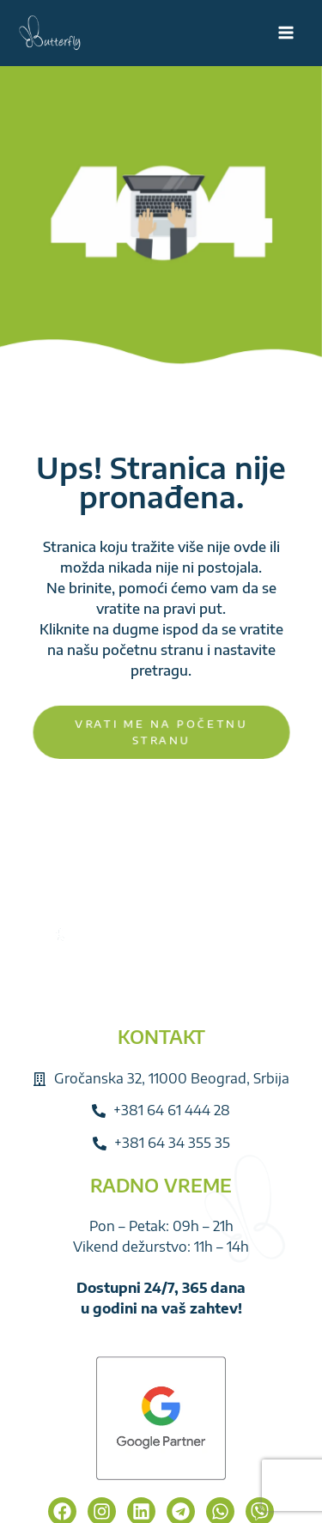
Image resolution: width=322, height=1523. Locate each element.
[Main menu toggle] (286, 33)
